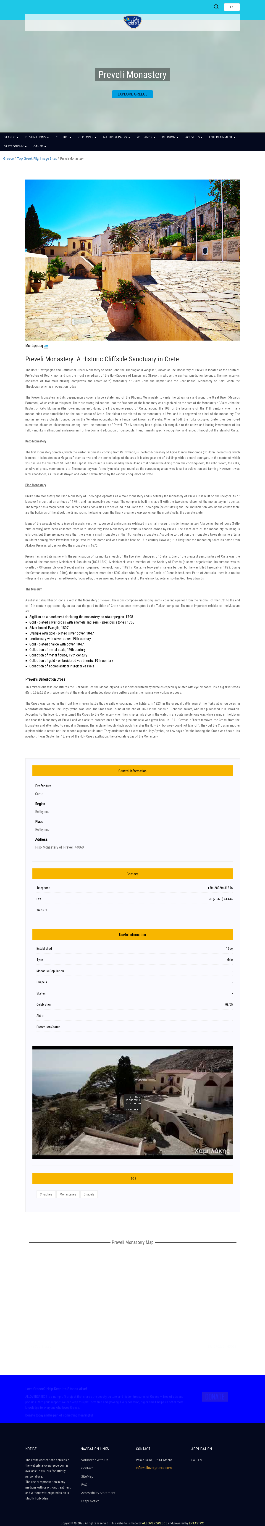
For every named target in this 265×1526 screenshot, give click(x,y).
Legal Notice (90, 1501)
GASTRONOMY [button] (15, 146)
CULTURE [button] (63, 137)
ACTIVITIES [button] (193, 137)
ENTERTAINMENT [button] (222, 137)
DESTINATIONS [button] (37, 137)
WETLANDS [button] (146, 137)
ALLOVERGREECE (154, 1523)
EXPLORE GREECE (132, 94)
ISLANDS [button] (11, 137)
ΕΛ (193, 1460)
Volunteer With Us (94, 1460)
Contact (87, 1468)
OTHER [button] (40, 146)
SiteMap (87, 1476)
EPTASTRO (197, 1523)
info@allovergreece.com (154, 1467)
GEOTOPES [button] (87, 137)
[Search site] (216, 7)
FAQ (84, 1484)
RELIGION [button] (170, 137)
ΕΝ (200, 1460)
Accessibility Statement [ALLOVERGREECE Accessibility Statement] (98, 1493)
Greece (8, 158)
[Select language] (232, 7)
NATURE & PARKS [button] (116, 137)
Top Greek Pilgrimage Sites (37, 158)
